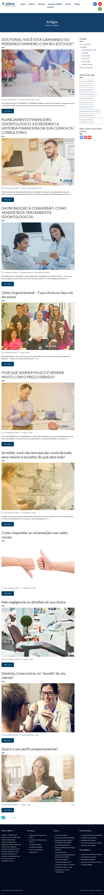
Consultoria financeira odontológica (91, 835)
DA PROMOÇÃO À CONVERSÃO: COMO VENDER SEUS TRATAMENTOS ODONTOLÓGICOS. (34, 212)
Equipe (23, 352)
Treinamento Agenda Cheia (63, 862)
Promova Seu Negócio (61, 859)
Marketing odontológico (88, 840)
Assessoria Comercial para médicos (91, 862)
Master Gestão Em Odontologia (64, 838)
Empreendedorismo (27, 272)
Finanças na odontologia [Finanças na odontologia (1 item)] (86, 81)
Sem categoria (30, 99)
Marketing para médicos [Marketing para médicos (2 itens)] (86, 107)
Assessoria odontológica (88, 845)
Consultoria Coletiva (35, 844)
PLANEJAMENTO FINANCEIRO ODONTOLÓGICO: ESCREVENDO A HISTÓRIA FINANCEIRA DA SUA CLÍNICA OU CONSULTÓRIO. (38, 126)
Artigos (77, 4)
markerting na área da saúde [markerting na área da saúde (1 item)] (87, 94)
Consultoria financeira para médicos (91, 854)
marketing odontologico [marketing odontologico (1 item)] (86, 98)
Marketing (85, 61)
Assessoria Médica (86, 864)
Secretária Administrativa (62, 845)
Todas (38, 99)
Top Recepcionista (60, 852)
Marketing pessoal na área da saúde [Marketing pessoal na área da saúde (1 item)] (89, 111)
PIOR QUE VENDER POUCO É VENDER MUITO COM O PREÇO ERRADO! (33, 374)
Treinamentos (33, 852)
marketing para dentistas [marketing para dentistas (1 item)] (87, 115)
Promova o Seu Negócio (36, 850)
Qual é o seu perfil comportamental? (30, 749)
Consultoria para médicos (88, 857)
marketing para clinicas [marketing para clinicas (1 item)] (86, 102)
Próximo (13, 817)
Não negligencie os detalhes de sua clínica (34, 602)
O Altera (31, 4)
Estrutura (22, 99)
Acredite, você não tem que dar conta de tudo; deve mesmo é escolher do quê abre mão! (37, 454)
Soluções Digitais (55, 4)
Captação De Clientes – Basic (63, 867)
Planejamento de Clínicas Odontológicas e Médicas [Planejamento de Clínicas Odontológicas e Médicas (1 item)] (87, 121)
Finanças (25, 188)
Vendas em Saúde (43, 272)
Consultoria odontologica (88, 838)
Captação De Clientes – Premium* (65, 864)
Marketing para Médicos (88, 859)
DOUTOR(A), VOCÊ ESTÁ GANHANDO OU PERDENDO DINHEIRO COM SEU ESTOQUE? (38, 41)
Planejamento (27, 513)
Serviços (41, 4)
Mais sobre (7, 111)
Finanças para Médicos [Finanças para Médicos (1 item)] (86, 89)
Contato (50, 7)
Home (23, 4)
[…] (65, 105)
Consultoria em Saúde (35, 847)
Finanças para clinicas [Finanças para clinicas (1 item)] (86, 85)
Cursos (68, 4)
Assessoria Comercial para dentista (91, 843)
